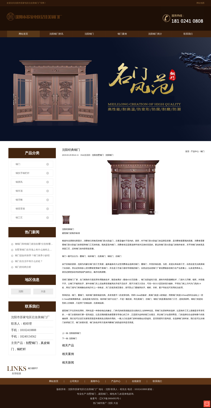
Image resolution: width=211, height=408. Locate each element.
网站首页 (23, 34)
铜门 (18, 164)
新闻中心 (95, 381)
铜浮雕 (19, 200)
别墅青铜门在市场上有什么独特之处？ (34, 249)
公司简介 (74, 381)
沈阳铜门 (89, 34)
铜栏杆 (21, 349)
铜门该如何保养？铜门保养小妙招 (32, 255)
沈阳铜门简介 (155, 34)
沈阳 (21, 291)
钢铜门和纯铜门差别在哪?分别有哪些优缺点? (34, 244)
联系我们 (188, 34)
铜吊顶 (19, 191)
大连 (43, 291)
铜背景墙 (20, 208)
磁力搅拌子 (33, 368)
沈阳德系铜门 (75, 333)
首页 (187, 151)
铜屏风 (19, 182)
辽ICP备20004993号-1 (110, 398)
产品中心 (195, 151)
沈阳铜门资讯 (56, 34)
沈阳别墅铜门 (98, 155)
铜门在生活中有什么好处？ (29, 261)
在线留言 (136, 381)
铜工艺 (19, 217)
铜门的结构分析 (23, 267)
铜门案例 (122, 34)
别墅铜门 (32, 343)
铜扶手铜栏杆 (22, 173)
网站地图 (200, 3)
